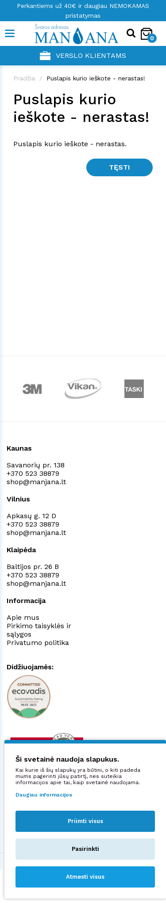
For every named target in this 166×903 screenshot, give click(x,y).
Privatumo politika (38, 642)
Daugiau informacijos (43, 795)
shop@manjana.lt (36, 482)
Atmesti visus (85, 876)
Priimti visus (85, 821)
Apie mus (23, 617)
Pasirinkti (85, 849)
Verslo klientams (83, 55)
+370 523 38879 (33, 473)
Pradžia (24, 78)
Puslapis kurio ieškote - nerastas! (95, 78)
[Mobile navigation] (10, 33)
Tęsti (119, 167)
